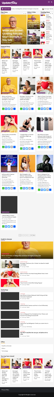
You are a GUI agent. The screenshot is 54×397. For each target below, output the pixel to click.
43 (31, 235)
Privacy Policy (5, 389)
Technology (40, 131)
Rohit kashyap (47, 69)
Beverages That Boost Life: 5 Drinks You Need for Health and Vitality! (49, 26)
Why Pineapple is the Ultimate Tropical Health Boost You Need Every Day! (27, 176)
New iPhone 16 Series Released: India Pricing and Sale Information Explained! (45, 136)
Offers (3, 348)
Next (34, 235)
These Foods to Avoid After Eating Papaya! (31, 283)
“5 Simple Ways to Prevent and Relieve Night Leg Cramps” (48, 64)
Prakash (9, 42)
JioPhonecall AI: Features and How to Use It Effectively (8, 176)
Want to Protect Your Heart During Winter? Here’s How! (49, 36)
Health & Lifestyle (6, 27)
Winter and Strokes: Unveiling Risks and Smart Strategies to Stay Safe (25, 8)
